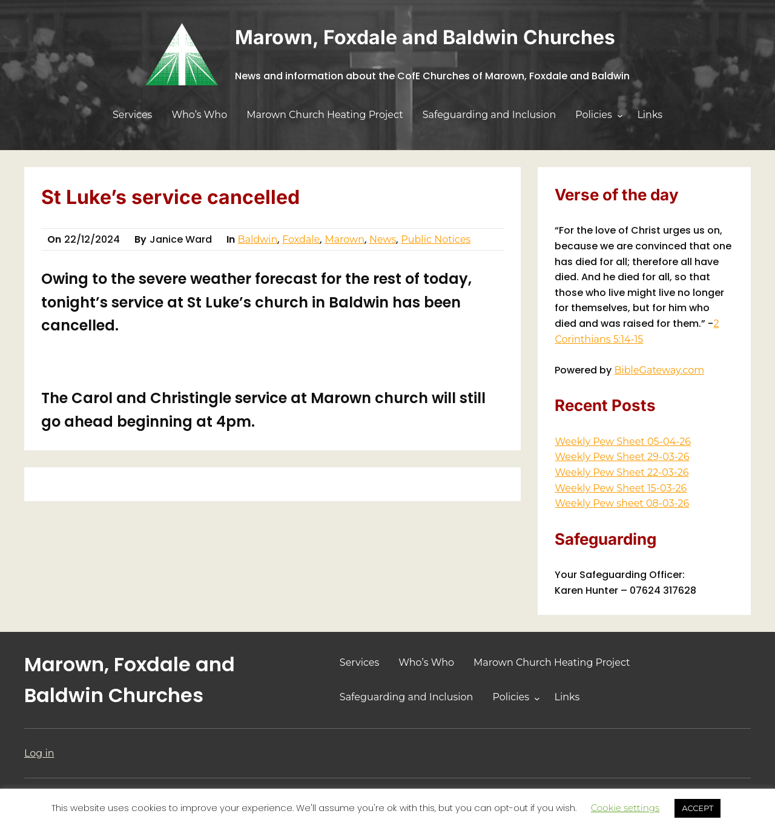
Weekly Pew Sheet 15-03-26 (621, 488)
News (382, 239)
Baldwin (257, 239)
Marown (344, 239)
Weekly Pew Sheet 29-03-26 (622, 456)
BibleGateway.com (659, 370)
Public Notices (435, 239)
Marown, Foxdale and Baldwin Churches (425, 37)
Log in (39, 753)
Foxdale (301, 239)
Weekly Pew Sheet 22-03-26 (621, 472)
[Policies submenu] (620, 116)
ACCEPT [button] (697, 808)
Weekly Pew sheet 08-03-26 (622, 503)
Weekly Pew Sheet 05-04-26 (623, 441)
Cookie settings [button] (625, 807)
